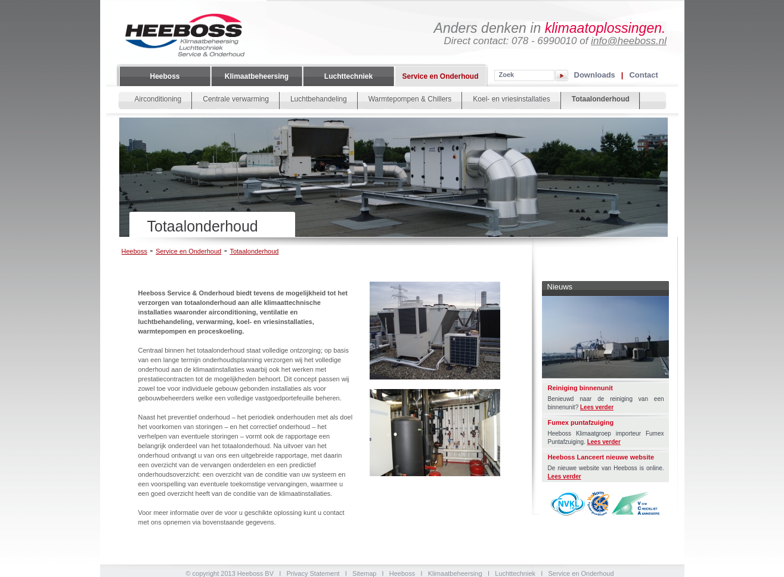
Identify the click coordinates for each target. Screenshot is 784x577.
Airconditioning (158, 99)
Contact (643, 74)
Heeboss (164, 76)
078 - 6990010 (544, 41)
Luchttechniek (348, 76)
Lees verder (596, 407)
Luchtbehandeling (318, 99)
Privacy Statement (312, 573)
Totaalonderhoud (601, 99)
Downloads (594, 74)
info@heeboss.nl (629, 41)
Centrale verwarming (236, 99)
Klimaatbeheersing (257, 76)
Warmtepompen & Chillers (410, 99)
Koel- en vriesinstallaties (511, 99)
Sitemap (364, 573)
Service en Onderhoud (440, 76)
